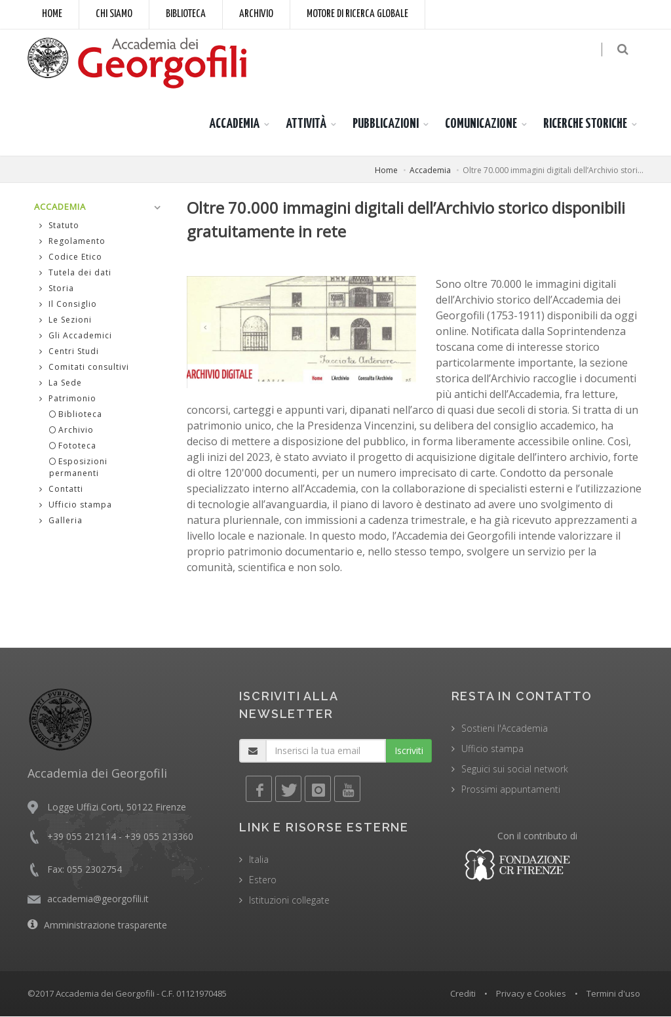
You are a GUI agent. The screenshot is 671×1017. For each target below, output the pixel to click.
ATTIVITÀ (306, 123)
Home (52, 14)
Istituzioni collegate (289, 900)
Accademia (430, 170)
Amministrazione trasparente (105, 925)
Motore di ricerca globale (357, 14)
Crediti (463, 993)
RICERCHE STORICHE (585, 123)
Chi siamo (114, 14)
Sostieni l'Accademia (504, 728)
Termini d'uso (613, 993)
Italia (259, 859)
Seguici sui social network (514, 769)
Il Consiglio (68, 304)
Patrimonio (67, 399)
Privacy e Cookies (531, 993)
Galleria (61, 521)
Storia (56, 288)
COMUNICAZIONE (481, 123)
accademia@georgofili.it (98, 898)
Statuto (59, 225)
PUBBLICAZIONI (386, 123)
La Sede (60, 383)
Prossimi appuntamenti (510, 789)
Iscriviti (408, 750)
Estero (263, 879)
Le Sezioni (65, 320)
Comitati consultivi (84, 367)
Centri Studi (69, 351)
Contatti (61, 489)
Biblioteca (186, 14)
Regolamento (72, 241)
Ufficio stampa (75, 505)
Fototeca (72, 446)
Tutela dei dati (75, 273)
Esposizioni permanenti (78, 467)
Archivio (256, 14)
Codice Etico (70, 257)
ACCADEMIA (234, 123)
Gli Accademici (75, 336)
